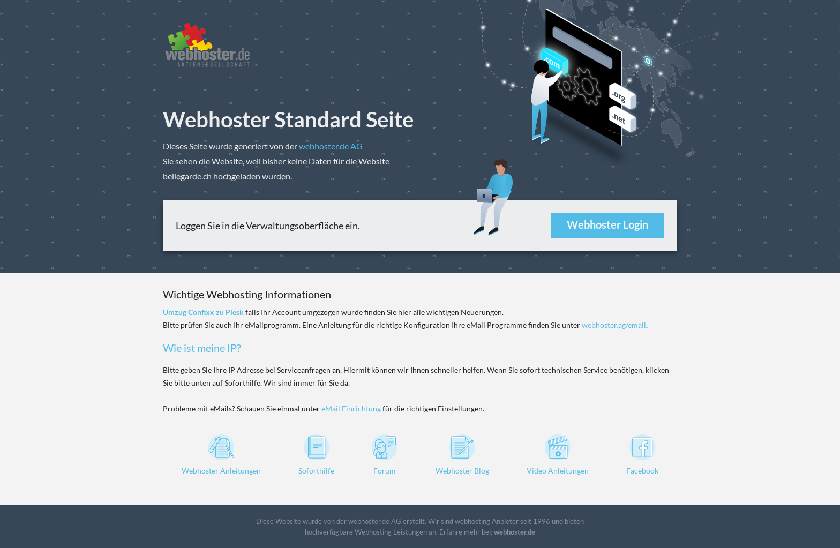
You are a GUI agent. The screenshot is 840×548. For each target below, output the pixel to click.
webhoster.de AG (331, 146)
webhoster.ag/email (614, 324)
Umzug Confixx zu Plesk (203, 312)
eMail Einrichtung (351, 408)
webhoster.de (514, 532)
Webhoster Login (607, 224)
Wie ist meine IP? (202, 347)
